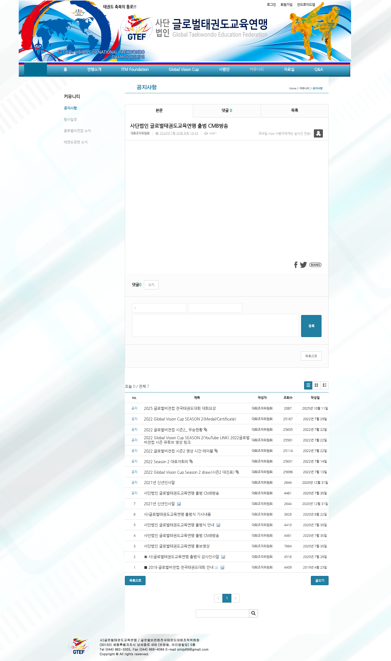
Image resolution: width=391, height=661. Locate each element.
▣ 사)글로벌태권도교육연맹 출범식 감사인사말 (181, 556)
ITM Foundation (135, 69)
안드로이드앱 (306, 5)
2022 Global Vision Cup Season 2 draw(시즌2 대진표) (191, 472)
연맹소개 (94, 69)
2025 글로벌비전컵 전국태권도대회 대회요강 (180, 408)
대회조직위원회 (140, 133)
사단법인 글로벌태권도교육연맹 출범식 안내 (179, 525)
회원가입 (286, 5)
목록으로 (311, 356)
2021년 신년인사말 (159, 482)
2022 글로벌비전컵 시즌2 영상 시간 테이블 (181, 451)
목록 (294, 110)
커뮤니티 (257, 69)
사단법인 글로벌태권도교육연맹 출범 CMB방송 (182, 493)
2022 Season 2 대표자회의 (168, 461)
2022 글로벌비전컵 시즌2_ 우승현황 (175, 430)
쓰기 (151, 285)
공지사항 (70, 108)
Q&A (318, 69)
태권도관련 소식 (76, 142)
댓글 (227, 110)
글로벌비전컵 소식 (77, 131)
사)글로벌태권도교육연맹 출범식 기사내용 (177, 514)
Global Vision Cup (184, 69)
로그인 (271, 5)
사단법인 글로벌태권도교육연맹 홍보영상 (177, 546)
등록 (311, 326)
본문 (159, 110)
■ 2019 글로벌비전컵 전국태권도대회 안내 (178, 567)
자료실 (289, 69)
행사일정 (70, 119)
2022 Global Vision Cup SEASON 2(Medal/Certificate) (190, 419)
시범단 (224, 69)
